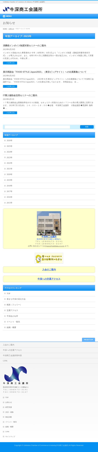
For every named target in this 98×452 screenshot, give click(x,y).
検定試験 (8, 417)
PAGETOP (88, 340)
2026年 (9, 141)
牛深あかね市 (12, 316)
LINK (5, 361)
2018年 (9, 186)
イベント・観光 (13, 322)
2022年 (9, 163)
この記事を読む (10, 63)
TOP (8, 294)
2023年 (9, 158)
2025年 (9, 146)
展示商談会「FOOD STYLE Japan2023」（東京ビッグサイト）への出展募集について (45, 72)
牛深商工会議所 (49, 237)
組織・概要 (11, 327)
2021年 (9, 169)
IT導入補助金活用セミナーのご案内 (20, 95)
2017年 (9, 191)
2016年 (9, 197)
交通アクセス (12, 310)
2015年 (9, 203)
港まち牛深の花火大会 (16, 299)
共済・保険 (9, 412)
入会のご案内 (8, 345)
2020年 (9, 174)
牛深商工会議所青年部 (12, 355)
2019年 (9, 180)
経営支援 (8, 407)
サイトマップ (10, 437)
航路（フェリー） (14, 305)
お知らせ (8, 402)
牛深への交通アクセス (12, 350)
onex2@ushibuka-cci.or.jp (55, 246)
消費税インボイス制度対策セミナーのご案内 (24, 45)
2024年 (9, 152)
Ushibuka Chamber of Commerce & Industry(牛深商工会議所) (45, 445)
